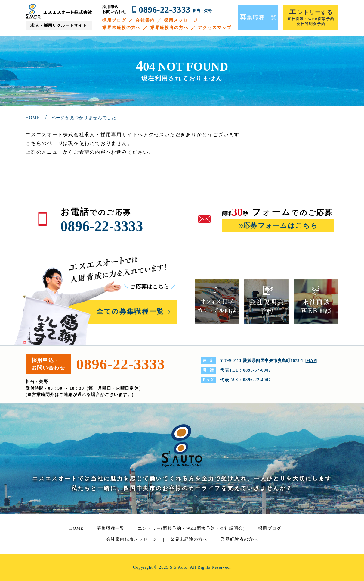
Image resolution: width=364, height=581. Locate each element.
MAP (311, 360)
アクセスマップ (215, 27)
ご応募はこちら (149, 287)
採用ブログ (114, 20)
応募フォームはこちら (280, 225)
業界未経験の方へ (121, 27)
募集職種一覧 (111, 528)
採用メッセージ (181, 20)
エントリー (191, 528)
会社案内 (145, 20)
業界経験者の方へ (169, 27)
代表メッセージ (141, 539)
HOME (76, 528)
